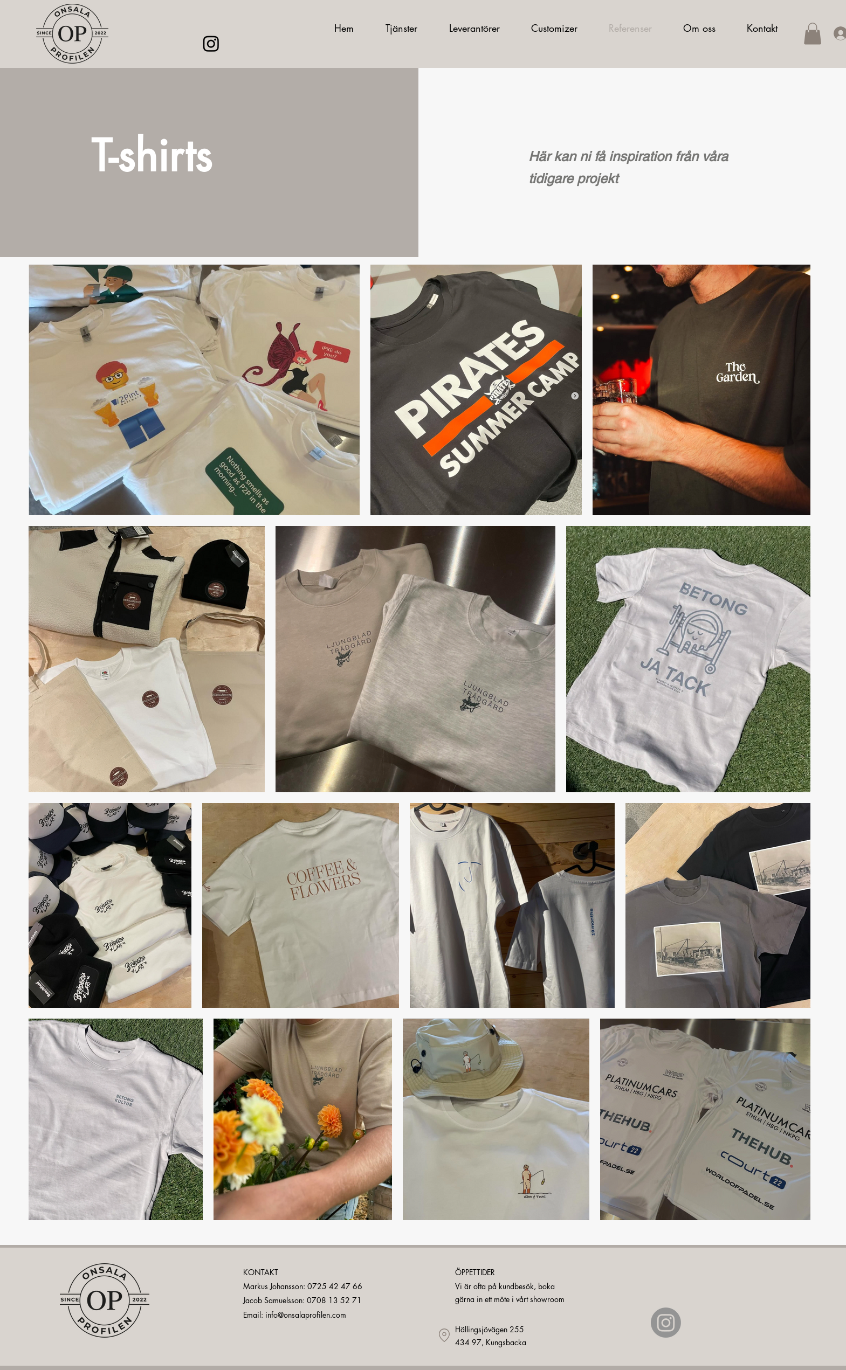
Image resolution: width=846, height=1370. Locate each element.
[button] (812, 34)
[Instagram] (211, 43)
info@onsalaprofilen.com (305, 1315)
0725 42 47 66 (334, 1286)
